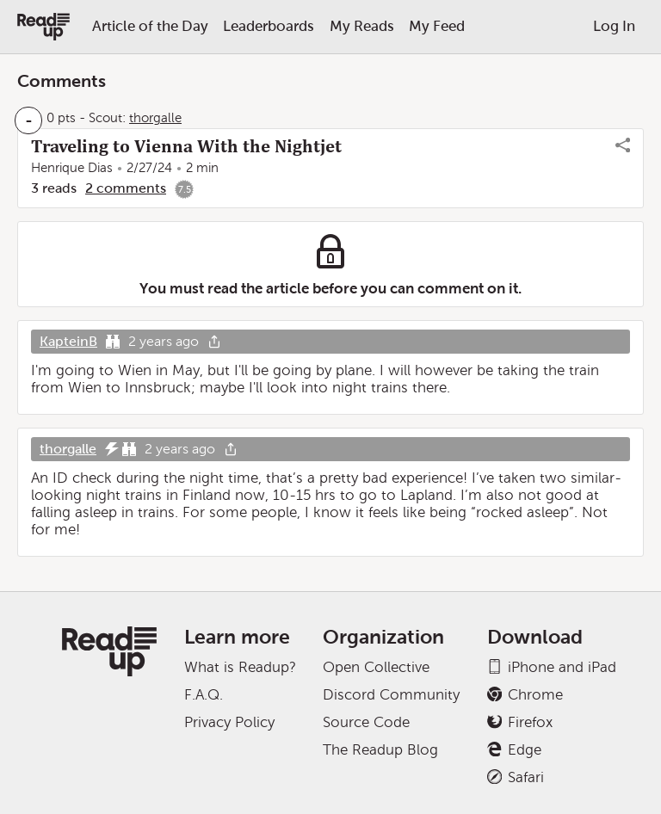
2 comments (125, 188)
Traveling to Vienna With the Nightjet (186, 146)
